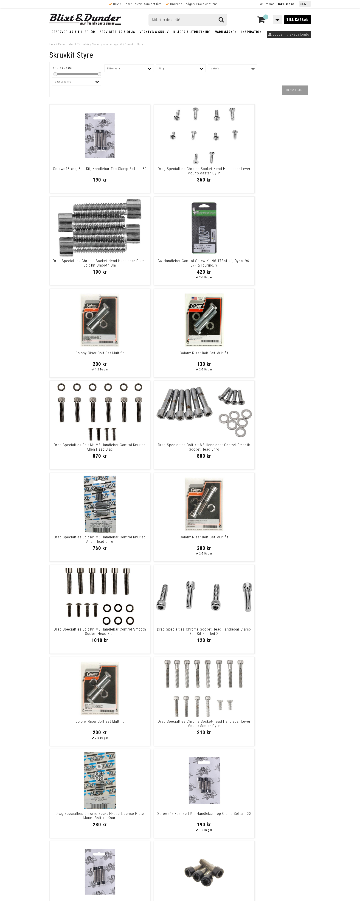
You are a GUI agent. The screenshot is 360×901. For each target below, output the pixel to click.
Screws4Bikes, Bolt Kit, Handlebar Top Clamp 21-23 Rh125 (147, 539)
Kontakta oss (280, 795)
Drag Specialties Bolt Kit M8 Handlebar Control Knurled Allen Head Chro (80, 357)
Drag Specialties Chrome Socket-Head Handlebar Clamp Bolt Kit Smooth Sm (213, 173)
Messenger (180, 790)
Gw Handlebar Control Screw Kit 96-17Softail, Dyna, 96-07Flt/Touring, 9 (279, 173)
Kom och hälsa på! (131, 813)
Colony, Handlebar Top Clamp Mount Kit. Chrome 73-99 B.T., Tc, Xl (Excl (213, 541)
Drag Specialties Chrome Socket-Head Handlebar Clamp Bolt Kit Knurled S (279, 357)
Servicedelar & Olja (117, 32)
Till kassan (298, 20)
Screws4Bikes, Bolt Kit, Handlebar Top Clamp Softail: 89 (81, 171)
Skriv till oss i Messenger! (239, 786)
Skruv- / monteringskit (107, 44)
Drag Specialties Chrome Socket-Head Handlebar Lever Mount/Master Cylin (147, 173)
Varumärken (226, 32)
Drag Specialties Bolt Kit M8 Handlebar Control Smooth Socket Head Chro (279, 265)
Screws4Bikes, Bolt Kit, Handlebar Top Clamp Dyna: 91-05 (81, 631)
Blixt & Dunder (281, 790)
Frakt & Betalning (62, 837)
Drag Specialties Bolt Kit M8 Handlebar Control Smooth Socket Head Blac (213, 357)
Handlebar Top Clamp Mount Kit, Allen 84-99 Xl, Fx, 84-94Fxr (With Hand (147, 725)
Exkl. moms (266, 4)
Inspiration (251, 32)
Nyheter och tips (77, 797)
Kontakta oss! (129, 784)
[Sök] (188, 20)
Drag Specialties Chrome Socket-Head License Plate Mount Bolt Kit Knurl (213, 449)
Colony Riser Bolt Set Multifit (80, 261)
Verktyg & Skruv (154, 32)
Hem (52, 44)
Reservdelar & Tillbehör (73, 32)
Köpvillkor (57, 841)
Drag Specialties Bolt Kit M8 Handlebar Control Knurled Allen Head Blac (213, 265)
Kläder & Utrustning (192, 32)
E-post (156, 790)
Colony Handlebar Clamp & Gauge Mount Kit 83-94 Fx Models (279, 539)
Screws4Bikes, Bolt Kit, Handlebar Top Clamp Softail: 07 (81, 539)
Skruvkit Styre (134, 44)
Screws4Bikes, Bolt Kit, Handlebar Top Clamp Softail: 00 (279, 447)
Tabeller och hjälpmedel (76, 785)
